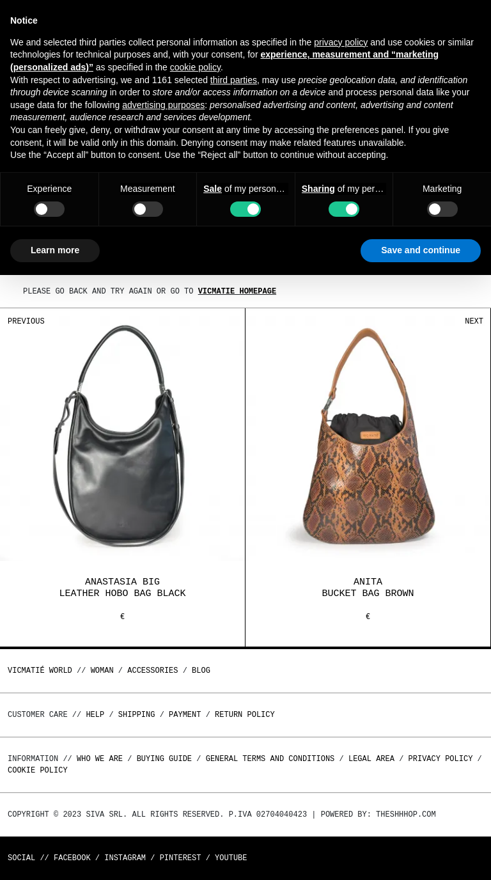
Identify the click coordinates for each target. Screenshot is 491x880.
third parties (233, 80)
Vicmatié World (40, 670)
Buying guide (164, 758)
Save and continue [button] (420, 250)
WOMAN (102, 670)
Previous (26, 321)
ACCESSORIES (152, 670)
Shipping (136, 714)
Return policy (245, 714)
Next (474, 321)
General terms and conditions (270, 758)
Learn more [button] (55, 250)
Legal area (371, 758)
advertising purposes (163, 105)
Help (95, 714)
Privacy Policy (441, 758)
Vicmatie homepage (237, 291)
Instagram (125, 857)
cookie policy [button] (195, 67)
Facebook (72, 857)
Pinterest (180, 857)
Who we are (100, 758)
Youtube (231, 857)
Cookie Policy (38, 770)
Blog (201, 670)
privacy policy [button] (341, 42)
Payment (185, 714)
